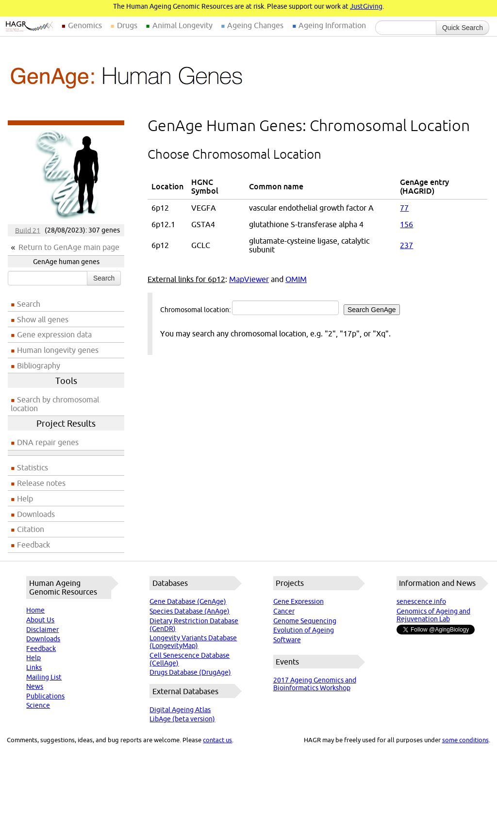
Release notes (41, 483)
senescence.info (421, 601)
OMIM (296, 279)
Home (35, 610)
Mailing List (44, 677)
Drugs (127, 25)
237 (406, 245)
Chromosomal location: (280, 307)
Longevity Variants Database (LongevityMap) (193, 641)
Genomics (85, 25)
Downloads (36, 514)
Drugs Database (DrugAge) (190, 672)
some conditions (465, 739)
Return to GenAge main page (68, 247)
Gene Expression (298, 601)
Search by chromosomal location (55, 404)
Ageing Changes (255, 25)
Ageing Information (332, 25)
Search (104, 278)
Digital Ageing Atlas (180, 710)
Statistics (32, 467)
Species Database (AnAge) (189, 611)
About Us (40, 620)
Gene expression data (54, 334)
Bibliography (38, 365)
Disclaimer (42, 629)
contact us (217, 739)
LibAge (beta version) (182, 719)
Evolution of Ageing (303, 630)
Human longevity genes (58, 350)
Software (287, 640)
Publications (45, 696)
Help (25, 498)
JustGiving (366, 6)
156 (406, 224)
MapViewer (249, 279)
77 (404, 207)
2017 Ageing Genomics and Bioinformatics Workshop (314, 684)
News (34, 686)
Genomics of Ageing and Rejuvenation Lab (433, 615)
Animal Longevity (182, 25)
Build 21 (27, 230)
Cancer (284, 611)
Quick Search (462, 28)
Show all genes (42, 319)
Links (34, 667)
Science (38, 705)
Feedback (33, 544)
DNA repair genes (48, 442)
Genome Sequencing (304, 621)
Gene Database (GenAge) (187, 601)
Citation (30, 529)
